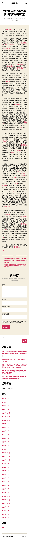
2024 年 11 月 (6, 456)
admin (10, 18)
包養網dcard (9, 29)
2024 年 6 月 (5, 474)
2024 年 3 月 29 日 (20, 18)
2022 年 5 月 (5, 514)
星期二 (4, 528)
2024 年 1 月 (5, 492)
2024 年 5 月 (5, 478)
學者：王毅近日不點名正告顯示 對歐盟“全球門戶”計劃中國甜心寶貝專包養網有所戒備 (14, 354)
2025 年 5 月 (5, 438)
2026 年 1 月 (5, 409)
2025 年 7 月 (5, 431)
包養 (16, 91)
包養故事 (4, 141)
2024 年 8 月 (5, 467)
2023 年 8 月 (5, 511)
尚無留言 (15, 20)
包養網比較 (6, 207)
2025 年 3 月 (5, 442)
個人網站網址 (5, 314)
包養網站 (18, 151)
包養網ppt (17, 247)
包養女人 (24, 224)
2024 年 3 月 (5, 485)
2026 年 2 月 (5, 406)
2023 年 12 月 (6, 496)
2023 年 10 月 (6, 503)
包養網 (23, 176)
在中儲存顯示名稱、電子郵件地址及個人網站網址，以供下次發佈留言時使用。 (15, 322)
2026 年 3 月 (5, 402)
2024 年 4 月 (5, 482)
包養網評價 (19, 64)
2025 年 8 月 (5, 427)
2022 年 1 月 (5, 518)
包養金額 (17, 104)
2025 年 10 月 (6, 420)
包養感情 (12, 191)
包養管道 (24, 145)
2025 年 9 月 (5, 424)
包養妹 (8, 81)
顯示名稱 (4, 299)
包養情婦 (24, 216)
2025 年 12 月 (6, 413)
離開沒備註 (14, 3)
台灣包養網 (20, 68)
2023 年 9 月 (5, 507)
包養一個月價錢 (9, 45)
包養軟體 (10, 66)
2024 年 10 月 (6, 460)
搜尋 (3, 337)
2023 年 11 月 (6, 500)
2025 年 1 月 (5, 449)
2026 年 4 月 (5, 398)
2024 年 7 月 (5, 471)
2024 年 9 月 (5, 464)
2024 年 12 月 (6, 453)
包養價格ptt (6, 48)
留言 (3, 285)
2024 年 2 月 (5, 489)
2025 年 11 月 (6, 416)
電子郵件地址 (6, 307)
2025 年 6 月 (5, 435)
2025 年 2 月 (5, 445)
